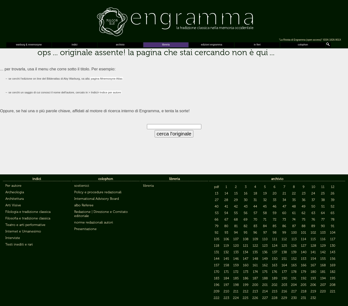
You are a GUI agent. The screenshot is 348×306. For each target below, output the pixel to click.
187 (255, 278)
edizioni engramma (211, 44)
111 (274, 239)
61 (294, 213)
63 (313, 213)
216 (284, 291)
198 (236, 285)
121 (245, 246)
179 (303, 272)
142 (323, 252)
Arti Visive (13, 205)
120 (236, 246)
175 (265, 272)
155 (323, 259)
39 (332, 200)
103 (323, 233)
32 (265, 200)
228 (274, 298)
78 (332, 219)
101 (303, 233)
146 (236, 259)
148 (255, 259)
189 (274, 278)
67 (226, 219)
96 (255, 233)
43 (245, 206)
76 (313, 219)
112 (284, 239)
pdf (216, 187)
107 (236, 239)
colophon (303, 44)
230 (294, 298)
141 (313, 252)
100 (294, 233)
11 (323, 187)
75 (303, 219)
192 (303, 278)
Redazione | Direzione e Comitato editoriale (101, 214)
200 (255, 285)
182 (332, 272)
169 (332, 265)
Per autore (13, 186)
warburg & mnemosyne (29, 44)
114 (303, 239)
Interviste (12, 238)
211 (236, 291)
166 (303, 265)
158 (226, 265)
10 (313, 187)
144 (216, 259)
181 (323, 272)
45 (265, 206)
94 (236, 233)
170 (216, 272)
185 (236, 278)
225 (245, 298)
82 (245, 226)
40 (216, 206)
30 (245, 200)
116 (323, 239)
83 (255, 226)
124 (274, 246)
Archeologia (14, 192)
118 (216, 246)
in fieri (257, 44)
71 (265, 219)
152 (294, 259)
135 (255, 252)
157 (216, 265)
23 (303, 193)
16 (245, 193)
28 (226, 200)
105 (216, 239)
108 (245, 239)
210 (226, 291)
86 (284, 226)
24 (313, 193)
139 (294, 252)
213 (255, 291)
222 (216, 298)
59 (274, 213)
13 (216, 193)
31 (255, 200)
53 (216, 213)
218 (303, 291)
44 (255, 206)
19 (265, 193)
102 (313, 233)
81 (236, 226)
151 (284, 259)
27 (216, 200)
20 (274, 193)
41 (226, 206)
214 (265, 291)
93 (226, 233)
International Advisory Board (96, 199)
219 (313, 291)
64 (323, 213)
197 (226, 285)
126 (294, 246)
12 (332, 187)
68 (236, 219)
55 (236, 213)
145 (226, 259)
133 (236, 252)
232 (313, 298)
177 (284, 272)
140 (303, 252)
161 (255, 265)
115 (313, 239)
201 (265, 285)
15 (236, 193)
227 (265, 298)
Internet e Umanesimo (23, 231)
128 (313, 246)
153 (303, 259)
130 (332, 246)
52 (332, 206)
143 (332, 252)
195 (332, 278)
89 (313, 226)
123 (265, 246)
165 (294, 265)
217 (294, 291)
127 (303, 246)
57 (255, 213)
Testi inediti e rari (19, 244)
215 (274, 291)
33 (274, 200)
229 (284, 298)
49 (303, 206)
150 (274, 259)
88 (303, 226)
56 (245, 213)
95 (245, 233)
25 (323, 193)
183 (216, 278)
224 (236, 298)
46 (274, 206)
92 (216, 233)
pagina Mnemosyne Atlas (107, 78)
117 (332, 239)
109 (255, 239)
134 (245, 252)
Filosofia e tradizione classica (27, 218)
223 (226, 298)
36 (303, 200)
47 (284, 206)
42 (236, 206)
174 (255, 272)
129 (323, 246)
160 (245, 265)
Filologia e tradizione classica (28, 212)
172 (236, 272)
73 (284, 219)
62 (303, 213)
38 (323, 200)
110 (265, 239)
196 (216, 285)
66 (216, 219)
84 (265, 226)
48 (294, 206)
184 (226, 278)
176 (274, 272)
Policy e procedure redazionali (98, 192)
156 (332, 259)
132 (226, 252)
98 (274, 233)
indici (75, 44)
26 (332, 193)
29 (236, 200)
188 (265, 278)
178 (294, 272)
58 (265, 213)
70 (255, 219)
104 (332, 233)
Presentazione (85, 229)
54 (226, 213)
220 (323, 291)
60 (284, 213)
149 (265, 259)
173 (245, 272)
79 (216, 226)
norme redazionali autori (93, 222)
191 (294, 278)
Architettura (14, 199)
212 (245, 291)
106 (226, 239)
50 (313, 206)
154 (313, 259)
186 (245, 278)
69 (245, 219)
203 (284, 285)
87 (294, 226)
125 (284, 246)
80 (226, 226)
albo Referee (84, 205)
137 (274, 252)
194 (323, 278)
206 (313, 285)
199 (245, 285)
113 (294, 239)
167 (313, 265)
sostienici (81, 186)
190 (284, 278)
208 (332, 285)
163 (274, 265)
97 (265, 233)
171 (226, 272)
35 (294, 200)
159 (236, 265)
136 (265, 252)
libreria (166, 44)
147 (245, 259)
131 (216, 252)
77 (323, 219)
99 (284, 233)
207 (323, 285)
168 (323, 265)
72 (274, 219)
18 (255, 193)
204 (294, 285)
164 (284, 265)
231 (303, 298)
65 (332, 213)
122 (255, 246)
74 (294, 219)
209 (216, 291)
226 (255, 298)
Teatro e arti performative (25, 225)
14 (226, 193)
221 (332, 291)
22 (294, 193)
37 (313, 200)
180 (313, 272)
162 (265, 265)
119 (226, 246)
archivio (120, 44)
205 (303, 285)
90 (323, 226)
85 (274, 226)
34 (284, 200)
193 (313, 278)
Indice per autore (110, 92)
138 (284, 252)
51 (323, 206)
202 (274, 285)
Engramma (174, 20)
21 (284, 193)
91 (332, 226)
